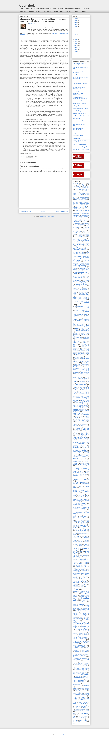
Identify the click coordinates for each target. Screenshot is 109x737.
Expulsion (76, 417)
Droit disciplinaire (83, 378)
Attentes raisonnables (85, 219)
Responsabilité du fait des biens (83, 663)
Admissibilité (80, 204)
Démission (76, 334)
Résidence (77, 651)
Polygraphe (84, 570)
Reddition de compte (77, 633)
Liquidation (82, 508)
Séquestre (85, 683)
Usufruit (82, 711)
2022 (75, 26)
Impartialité (83, 450)
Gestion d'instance (82, 437)
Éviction (74, 405)
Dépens (75, 336)
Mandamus (86, 515)
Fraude (76, 433)
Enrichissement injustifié (78, 396)
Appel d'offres (77, 213)
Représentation (76, 650)
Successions (83, 696)
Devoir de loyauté (79, 341)
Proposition (75, 605)
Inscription (75, 464)
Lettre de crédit (81, 498)
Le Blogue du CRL (77, 118)
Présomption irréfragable (79, 585)
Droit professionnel (84, 387)
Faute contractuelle (77, 423)
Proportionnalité (82, 604)
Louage (80, 515)
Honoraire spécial (85, 442)
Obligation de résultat (77, 541)
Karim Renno (32, 23)
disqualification (76, 348)
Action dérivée (76, 198)
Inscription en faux (84, 464)
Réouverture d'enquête (78, 647)
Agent (77, 206)
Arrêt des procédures (85, 215)
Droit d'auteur (85, 364)
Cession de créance (77, 239)
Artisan (75, 216)
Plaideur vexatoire (80, 568)
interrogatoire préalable (81, 479)
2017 (75, 41)
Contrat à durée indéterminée (80, 293)
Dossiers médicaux (78, 357)
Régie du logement (83, 634)
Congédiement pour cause (79, 285)
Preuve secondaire (79, 592)
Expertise (77, 416)
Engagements (78, 392)
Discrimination (76, 345)
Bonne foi (26, 158)
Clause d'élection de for (79, 251)
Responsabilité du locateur (81, 664)
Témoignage (83, 703)
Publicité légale (84, 612)
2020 (75, 31)
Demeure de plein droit (84, 333)
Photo (86, 566)
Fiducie (86, 425)
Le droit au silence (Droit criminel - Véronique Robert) (81, 121)
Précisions (84, 577)
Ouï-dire (81, 551)
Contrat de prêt (83, 299)
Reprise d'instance (85, 650)
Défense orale (79, 323)
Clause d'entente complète (78, 252)
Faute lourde (75, 425)
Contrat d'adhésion (84, 294)
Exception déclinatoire (79, 409)
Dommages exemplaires (83, 353)
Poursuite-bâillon (77, 571)
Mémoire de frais (80, 520)
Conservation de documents (80, 289)
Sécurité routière (76, 683)
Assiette (80, 216)
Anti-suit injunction (78, 210)
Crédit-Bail (82, 315)
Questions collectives (84, 617)
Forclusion (78, 429)
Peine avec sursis (84, 559)
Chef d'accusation (78, 245)
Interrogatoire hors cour (79, 478)
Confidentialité (76, 280)
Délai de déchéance (84, 326)
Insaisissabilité (85, 463)
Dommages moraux (81, 354)
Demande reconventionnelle (82, 330)
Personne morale (82, 563)
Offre (88, 543)
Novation (75, 533)
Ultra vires (81, 710)
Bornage (85, 232)
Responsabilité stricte (77, 670)
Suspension (75, 698)
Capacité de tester (79, 235)
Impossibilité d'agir (77, 451)
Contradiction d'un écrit (83, 292)
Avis (75, 224)
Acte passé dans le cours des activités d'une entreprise (81, 196)
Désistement (86, 337)
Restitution (85, 670)
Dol (82, 350)
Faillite (87, 417)
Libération (85, 501)
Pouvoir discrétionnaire (81, 575)
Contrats (30, 158)
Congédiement (85, 283)
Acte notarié (80, 194)
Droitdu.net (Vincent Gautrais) (80, 103)
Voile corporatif (83, 721)
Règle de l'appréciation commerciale (80, 636)
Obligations (81, 543)
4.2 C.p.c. (83, 183)
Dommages (77, 352)
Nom (82, 528)
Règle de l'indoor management (80, 637)
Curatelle (87, 315)
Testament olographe (84, 705)
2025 (75, 20)
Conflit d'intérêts (82, 281)
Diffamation (76, 342)
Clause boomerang (83, 248)
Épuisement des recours (78, 398)
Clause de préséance (85, 263)
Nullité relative (76, 536)
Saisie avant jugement (78, 677)
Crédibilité (75, 315)
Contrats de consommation (83, 305)
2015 (75, 45)
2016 (75, 43)
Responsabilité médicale (79, 667)
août (75, 34)
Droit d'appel (77, 364)
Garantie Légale (79, 435)
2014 (75, 47)
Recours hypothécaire (81, 629)
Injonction (76, 458)
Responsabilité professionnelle (81, 668)
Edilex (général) (76, 106)
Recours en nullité (85, 626)
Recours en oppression (82, 628)
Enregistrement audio (82, 393)
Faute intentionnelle (83, 424)
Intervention (75, 483)
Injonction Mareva (77, 461)
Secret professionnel (79, 681)
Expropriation (86, 416)
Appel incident (85, 213)
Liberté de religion (85, 504)
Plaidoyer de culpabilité (80, 569)
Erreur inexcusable (84, 401)
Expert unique (86, 414)
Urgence (87, 710)
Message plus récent (25, 211)
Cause (76, 236)
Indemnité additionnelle (78, 452)
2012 (75, 51)
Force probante (85, 428)
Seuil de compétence (77, 685)
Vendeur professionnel (82, 714)
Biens (74, 231)
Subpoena (87, 693)
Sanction (81, 679)
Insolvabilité (76, 468)
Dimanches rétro (58, 11)
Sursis (83, 697)
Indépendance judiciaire (84, 454)
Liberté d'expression (79, 503)
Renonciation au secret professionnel (81, 644)
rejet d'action (82, 640)
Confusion (75, 283)
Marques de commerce (78, 518)
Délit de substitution (85, 329)
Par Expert (68, 11)
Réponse (84, 649)
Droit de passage (80, 374)
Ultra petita (75, 710)
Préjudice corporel (85, 578)
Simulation (78, 687)
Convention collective (84, 309)
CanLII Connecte (77, 81)
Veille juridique (47, 11)
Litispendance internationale (79, 511)
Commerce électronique (83, 269)
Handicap (87, 439)
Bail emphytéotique (83, 228)
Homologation (76, 442)
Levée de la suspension (78, 500)
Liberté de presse (76, 504)
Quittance (86, 618)
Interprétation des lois (81, 474)
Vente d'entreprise (83, 716)
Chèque (86, 245)
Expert (77, 414)
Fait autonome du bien (80, 419)
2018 (75, 39)
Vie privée (75, 721)
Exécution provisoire (84, 413)
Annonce (87, 208)
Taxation (74, 703)
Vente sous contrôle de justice (80, 717)
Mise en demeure (82, 522)
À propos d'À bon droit (34, 11)
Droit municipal (83, 386)
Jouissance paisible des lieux (82, 489)
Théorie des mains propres (81, 706)
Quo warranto (76, 619)
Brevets (74, 234)
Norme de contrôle (81, 530)
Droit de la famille (85, 372)
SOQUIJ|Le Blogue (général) (79, 144)
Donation (87, 356)
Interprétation (85, 472)
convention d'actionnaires (81, 310)
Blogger (63, 734)
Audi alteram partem (81, 220)
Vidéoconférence (83, 720)
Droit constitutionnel (79, 361)
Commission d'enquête (77, 270)
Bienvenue (23, 11)
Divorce (74, 349)
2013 (75, 49)
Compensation (84, 273)
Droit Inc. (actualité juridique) (79, 101)
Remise (85, 642)
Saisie (84, 676)
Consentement (84, 288)
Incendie (86, 451)
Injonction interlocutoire (79, 460)
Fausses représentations (81, 421)
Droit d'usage (85, 365)
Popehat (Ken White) (78, 135)
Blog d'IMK (75, 74)
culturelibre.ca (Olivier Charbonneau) (78, 94)
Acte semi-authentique (83, 197)
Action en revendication (77, 201)
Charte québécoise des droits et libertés (81, 243)
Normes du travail (77, 531)
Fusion (82, 433)
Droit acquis (76, 358)
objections (76, 537)
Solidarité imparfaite (81, 690)
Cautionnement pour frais (79, 238)
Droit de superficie (83, 376)
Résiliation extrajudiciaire (79, 652)
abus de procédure (83, 187)
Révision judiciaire (83, 674)
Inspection (85, 468)
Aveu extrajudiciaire (77, 223)
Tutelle (86, 709)
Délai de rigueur (79, 328)
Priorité (82, 593)
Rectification (75, 630)
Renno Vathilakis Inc (32, 25)
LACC (79, 495)
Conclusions (84, 275)
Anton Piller (86, 210)
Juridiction (80, 494)
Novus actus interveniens (83, 533)
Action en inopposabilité (81, 199)
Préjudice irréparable (80, 580)
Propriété (81, 605)
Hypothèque (80, 443)
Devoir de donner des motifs (81, 340)
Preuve (75, 590)
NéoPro (76, 11)
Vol (73, 723)
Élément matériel (81, 391)
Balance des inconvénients (79, 230)
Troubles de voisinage (79, 709)
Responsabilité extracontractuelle (80, 665)
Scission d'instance (82, 680)
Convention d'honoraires (77, 311)
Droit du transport (77, 380)
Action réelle (75, 203)
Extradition (82, 417)
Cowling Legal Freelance (78, 91)
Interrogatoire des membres (79, 476)
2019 (75, 33)
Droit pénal (75, 387)
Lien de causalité (78, 506)
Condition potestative (77, 277)
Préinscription (76, 578)
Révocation (78, 676)
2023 (75, 24)
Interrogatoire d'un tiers (79, 475)
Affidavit (87, 204)
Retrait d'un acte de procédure (78, 673)
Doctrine (80, 349)
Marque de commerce (79, 517)
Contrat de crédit (77, 298)
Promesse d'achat (77, 603)
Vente (57, 158)
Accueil (43, 211)
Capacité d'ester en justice (83, 234)
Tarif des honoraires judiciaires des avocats (81, 700)
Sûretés (74, 697)
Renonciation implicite (79, 646)
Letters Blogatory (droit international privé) (78, 129)
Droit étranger (82, 381)
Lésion (74, 496)
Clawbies (84, 11)
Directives (84, 344)
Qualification (75, 613)
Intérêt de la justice (78, 469)
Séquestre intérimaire (77, 684)
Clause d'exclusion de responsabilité (81, 253)
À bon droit (27, 5)
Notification (85, 531)
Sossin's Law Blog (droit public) (80, 147)
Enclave (87, 391)
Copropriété (86, 311)
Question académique (78, 615)
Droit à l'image (86, 357)
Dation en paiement (78, 316)
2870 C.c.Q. (75, 183)
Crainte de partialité (82, 314)
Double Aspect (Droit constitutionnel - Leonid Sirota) (80, 98)
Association (85, 216)
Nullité (74, 535)
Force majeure (77, 428)
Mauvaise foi (52, 158)
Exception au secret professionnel (80, 406)
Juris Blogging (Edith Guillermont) (81, 115)
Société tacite (76, 689)
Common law (86, 270)
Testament (75, 705)
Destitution (76, 338)
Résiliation (84, 651)
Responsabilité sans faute (81, 669)
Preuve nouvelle (85, 591)
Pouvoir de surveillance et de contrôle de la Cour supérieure (81, 573)
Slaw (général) (76, 138)
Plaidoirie (87, 568)
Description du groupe (77, 337)
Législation (85, 495)
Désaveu (85, 336)
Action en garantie (85, 198)
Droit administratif (85, 358)
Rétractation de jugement (79, 672)
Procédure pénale (85, 600)
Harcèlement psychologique (81, 441)
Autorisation (76, 221)
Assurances (75, 219)
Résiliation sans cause (77, 654)
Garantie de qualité (84, 434)
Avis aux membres (82, 224)
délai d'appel (80, 325)
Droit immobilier (45, 158)
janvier (76, 36)
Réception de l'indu (79, 622)
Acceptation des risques (82, 189)
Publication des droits (79, 610)
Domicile (87, 350)
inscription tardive (81, 467)
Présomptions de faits (78, 586)
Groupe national (80, 439)
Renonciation (76, 643)
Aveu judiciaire (86, 223)
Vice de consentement (78, 719)
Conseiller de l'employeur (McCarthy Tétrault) (79, 88)
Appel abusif (86, 212)
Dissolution (85, 348)
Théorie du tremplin (77, 707)
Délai (83, 324)
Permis (74, 560)
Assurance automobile (79, 217)
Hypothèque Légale (78, 445)
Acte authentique (81, 193)
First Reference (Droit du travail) (80, 108)
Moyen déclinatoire (84, 525)
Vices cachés (61, 158)
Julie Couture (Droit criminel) (79, 113)
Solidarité (87, 689)
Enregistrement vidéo (79, 395)
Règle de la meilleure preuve (80, 638)
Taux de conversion (83, 702)
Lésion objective (81, 496)
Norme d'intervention (84, 529)
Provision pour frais (84, 609)
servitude (85, 684)
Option (80, 545)
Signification (86, 685)
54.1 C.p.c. (82, 185)
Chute (83, 247)
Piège (74, 568)
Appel (76, 212)
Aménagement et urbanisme (80, 207)
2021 (75, 29)
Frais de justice (86, 432)
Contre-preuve (80, 307)
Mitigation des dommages (79, 524)
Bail (81, 226)
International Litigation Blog (79, 111)
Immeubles (85, 447)
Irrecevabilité (77, 486)
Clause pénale (82, 266)
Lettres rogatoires (84, 499)
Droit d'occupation (76, 365)
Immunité (81, 448)
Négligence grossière (81, 526)
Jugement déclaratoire (79, 490)
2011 (75, 54)
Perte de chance (76, 565)
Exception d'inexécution (79, 407)
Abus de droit (76, 186)
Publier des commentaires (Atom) (47, 216)
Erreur (82, 400)
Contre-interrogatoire (79, 306)
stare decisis (84, 692)
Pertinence (86, 565)
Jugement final (76, 491)
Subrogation (77, 694)
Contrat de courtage (83, 297)
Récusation (83, 632)
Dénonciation (84, 334)
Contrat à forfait (76, 294)
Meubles (87, 520)
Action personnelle (84, 202)
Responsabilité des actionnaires (80, 658)
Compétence (76, 275)
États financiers (83, 404)
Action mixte (85, 201)
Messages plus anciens (62, 211)
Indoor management (78, 455)
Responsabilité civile (79, 657)
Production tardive (81, 601)
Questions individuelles (77, 618)
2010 (75, 56)
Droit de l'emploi (77, 367)
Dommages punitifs (77, 356)
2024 (75, 22)
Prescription (76, 582)
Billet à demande (86, 231)
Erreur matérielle (79, 402)
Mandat (74, 516)
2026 (75, 18)
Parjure (85, 556)
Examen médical (83, 405)
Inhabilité (84, 456)
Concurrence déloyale (79, 276)
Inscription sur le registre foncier (82, 465)
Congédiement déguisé (81, 284)
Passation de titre (78, 558)
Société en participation (84, 688)
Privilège (82, 595)
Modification (75, 525)
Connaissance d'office (77, 287)
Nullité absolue (83, 534)
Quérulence (84, 614)
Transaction (86, 707)
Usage (76, 711)
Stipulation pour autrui (78, 693)
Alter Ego (83, 206)
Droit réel (79, 388)
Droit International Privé (79, 384)
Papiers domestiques (83, 555)
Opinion (85, 544)
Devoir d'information (37, 158)
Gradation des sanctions (77, 438)
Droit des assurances (78, 377)
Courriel (85, 313)
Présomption (84, 584)
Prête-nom (84, 588)
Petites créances (79, 566)
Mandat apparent (83, 516)
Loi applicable (79, 512)
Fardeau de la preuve (84, 420)
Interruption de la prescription (80, 482)
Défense (79, 320)
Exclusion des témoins (78, 410)
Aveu (85, 221)
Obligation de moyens (83, 540)
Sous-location (76, 692)
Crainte (74, 314)
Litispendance (83, 509)
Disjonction (84, 346)
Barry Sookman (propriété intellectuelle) (79, 71)
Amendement (76, 208)
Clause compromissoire (79, 249)
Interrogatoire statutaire (82, 481)
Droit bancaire (86, 359)
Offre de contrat (78, 544)
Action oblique (75, 202)
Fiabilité (81, 425)
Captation (87, 235)
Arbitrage (75, 215)
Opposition (75, 545)
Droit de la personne (78, 373)
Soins (82, 689)
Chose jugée (76, 247)
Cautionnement (83, 236)
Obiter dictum (84, 536)
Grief (85, 438)
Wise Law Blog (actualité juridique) (81, 149)
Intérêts (81, 471)
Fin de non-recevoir (77, 426)
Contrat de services (78, 301)
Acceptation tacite (77, 190)
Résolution (83, 655)
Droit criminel (86, 363)
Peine (77, 559)
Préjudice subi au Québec (79, 581)
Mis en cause (77, 521)
